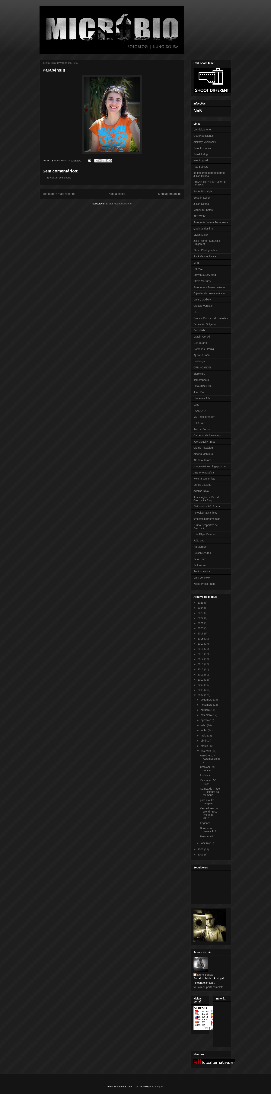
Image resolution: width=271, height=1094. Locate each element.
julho (204, 725)
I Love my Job (201, 398)
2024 (201, 607)
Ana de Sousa (201, 429)
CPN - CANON (202, 367)
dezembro (207, 699)
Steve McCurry (202, 281)
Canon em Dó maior (208, 782)
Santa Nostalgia (202, 191)
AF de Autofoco (202, 460)
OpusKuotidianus (203, 135)
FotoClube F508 (202, 385)
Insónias (205, 775)
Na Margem (200, 546)
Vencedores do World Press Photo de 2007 (209, 813)
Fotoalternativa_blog (205, 512)
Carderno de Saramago (207, 435)
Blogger (159, 1086)
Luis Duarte (200, 342)
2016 (201, 648)
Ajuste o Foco (201, 355)
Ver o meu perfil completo (208, 987)
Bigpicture (199, 373)
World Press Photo (204, 583)
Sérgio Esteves (202, 484)
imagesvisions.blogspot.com (209, 466)
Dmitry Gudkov (202, 299)
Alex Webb (199, 216)
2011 (201, 674)
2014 (201, 659)
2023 (201, 612)
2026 (201, 602)
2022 (201, 618)
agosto (205, 720)
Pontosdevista (201, 571)
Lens (196, 404)
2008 (201, 689)
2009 (201, 684)
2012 (201, 669)
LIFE (196, 262)
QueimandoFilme (203, 228)
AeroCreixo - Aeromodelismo (210, 758)
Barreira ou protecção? (208, 830)
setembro (206, 715)
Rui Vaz (197, 268)
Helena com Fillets (204, 478)
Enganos (205, 823)
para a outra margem (207, 802)
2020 (201, 628)
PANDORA (199, 410)
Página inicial (116, 193)
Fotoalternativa (202, 148)
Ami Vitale (199, 330)
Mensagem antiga (169, 193)
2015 (201, 654)
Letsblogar (199, 361)
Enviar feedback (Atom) (119, 203)
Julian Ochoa (201, 203)
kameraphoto (201, 379)
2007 (201, 695)
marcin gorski (201, 160)
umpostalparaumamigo (206, 518)
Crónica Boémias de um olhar (210, 318)
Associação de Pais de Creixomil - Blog (206, 499)
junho (204, 730)
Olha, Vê (198, 423)
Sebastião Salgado (204, 324)
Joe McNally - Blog (204, 441)
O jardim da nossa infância (209, 293)
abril (203, 740)
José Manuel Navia (204, 256)
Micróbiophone (202, 129)
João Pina (199, 392)
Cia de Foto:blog (203, 447)
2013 (201, 664)
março (205, 745)
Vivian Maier (200, 234)
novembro (207, 704)
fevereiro (206, 750)
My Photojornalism (204, 416)
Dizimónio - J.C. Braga (206, 506)
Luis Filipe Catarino (204, 534)
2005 (201, 854)
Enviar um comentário (59, 177)
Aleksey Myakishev (204, 141)
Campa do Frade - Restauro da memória (210, 792)
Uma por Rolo (201, 577)
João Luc (198, 540)
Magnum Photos (203, 209)
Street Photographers (205, 250)
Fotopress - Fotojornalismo (209, 287)
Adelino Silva (201, 490)
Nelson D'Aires (202, 552)
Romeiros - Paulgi (203, 349)
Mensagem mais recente (59, 193)
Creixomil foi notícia (207, 768)
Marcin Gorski (201, 336)
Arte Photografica (203, 472)
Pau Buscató (200, 166)
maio (204, 735)
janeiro (205, 843)
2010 (201, 679)
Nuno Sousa (205, 974)
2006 (201, 849)
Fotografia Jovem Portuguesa (210, 222)
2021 (201, 623)
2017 (201, 643)
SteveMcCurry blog (204, 274)
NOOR (197, 311)
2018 (201, 638)
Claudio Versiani (202, 305)
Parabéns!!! (207, 836)
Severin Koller (201, 197)
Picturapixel (200, 565)
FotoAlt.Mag (200, 154)
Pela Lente (199, 559)
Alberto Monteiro (203, 453)
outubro (205, 709)
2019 (201, 633)
